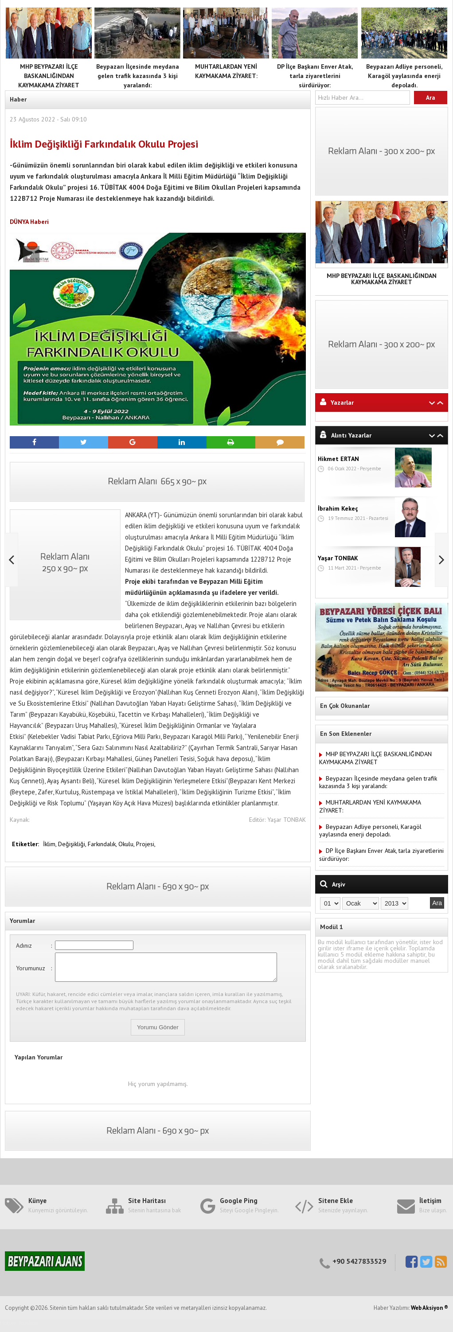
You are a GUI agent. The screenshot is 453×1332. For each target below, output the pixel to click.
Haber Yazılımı (19, 1328)
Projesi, (146, 844)
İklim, (50, 844)
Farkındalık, (103, 844)
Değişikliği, (73, 844)
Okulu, (127, 844)
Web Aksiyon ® (429, 1313)
